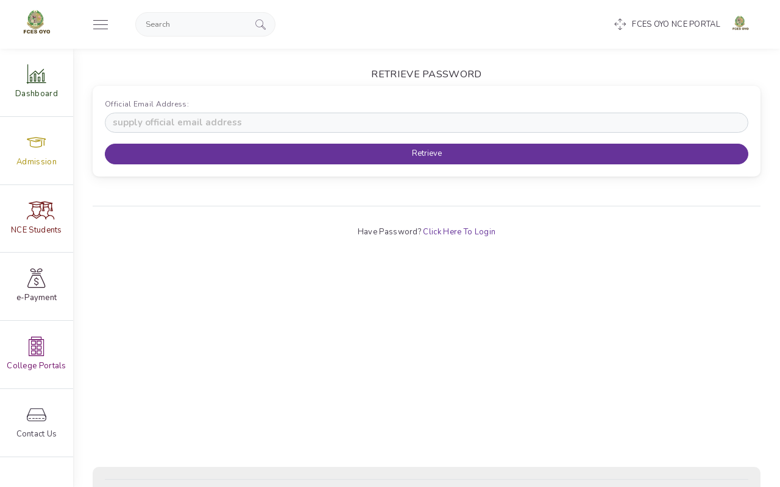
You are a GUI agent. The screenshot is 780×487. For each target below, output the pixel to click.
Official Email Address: (149, 104)
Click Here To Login (459, 231)
